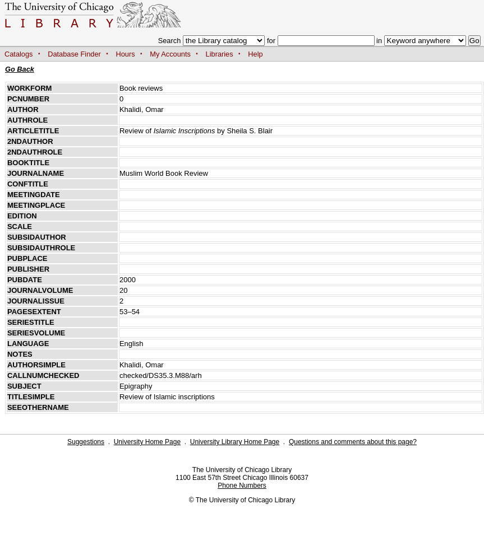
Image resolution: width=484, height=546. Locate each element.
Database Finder (74, 54)
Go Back (19, 69)
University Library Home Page (234, 442)
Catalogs (18, 54)
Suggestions (85, 442)
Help (255, 54)
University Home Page (147, 442)
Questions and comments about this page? (353, 442)
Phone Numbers (242, 485)
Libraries (219, 54)
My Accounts (170, 54)
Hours (125, 54)
